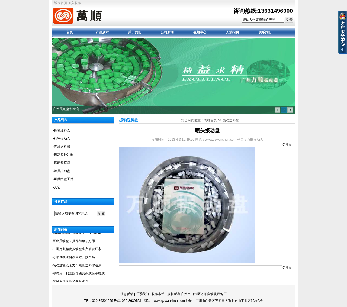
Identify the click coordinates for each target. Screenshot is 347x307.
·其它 (56, 187)
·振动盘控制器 (63, 155)
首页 (69, 32)
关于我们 (134, 32)
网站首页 (210, 120)
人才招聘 (232, 32)
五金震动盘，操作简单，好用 (74, 242)
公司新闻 (167, 32)
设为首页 (60, 3)
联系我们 (264, 32)
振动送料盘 (231, 120)
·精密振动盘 (61, 138)
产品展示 (102, 32)
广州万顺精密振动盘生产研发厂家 (77, 250)
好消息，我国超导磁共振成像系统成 (79, 274)
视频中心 (199, 32)
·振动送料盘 (61, 130)
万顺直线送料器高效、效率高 (74, 258)
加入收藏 (74, 3)
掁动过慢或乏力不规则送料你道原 (77, 266)
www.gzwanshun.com (169, 301)
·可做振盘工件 (63, 179)
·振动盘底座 (61, 163)
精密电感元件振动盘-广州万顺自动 (77, 233)
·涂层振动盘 (61, 171)
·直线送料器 (61, 146)
